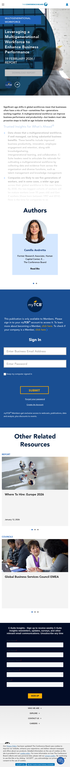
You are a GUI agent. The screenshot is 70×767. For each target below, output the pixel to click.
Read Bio (35, 268)
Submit (34, 390)
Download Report (23, 72)
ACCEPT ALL (21, 764)
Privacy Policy (12, 746)
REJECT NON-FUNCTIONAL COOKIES (40, 764)
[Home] (35, 4)
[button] (33, 283)
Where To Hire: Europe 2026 (24, 494)
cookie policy (25, 753)
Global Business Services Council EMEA (32, 576)
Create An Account (35, 405)
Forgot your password (35, 399)
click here (47, 326)
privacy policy (50, 756)
